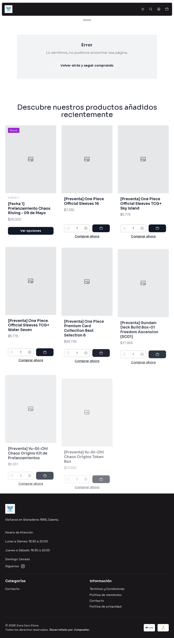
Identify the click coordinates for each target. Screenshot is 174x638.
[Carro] (166, 9)
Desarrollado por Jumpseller (69, 629)
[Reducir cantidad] (68, 239)
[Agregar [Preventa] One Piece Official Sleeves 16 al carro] (101, 240)
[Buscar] (150, 9)
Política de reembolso (106, 595)
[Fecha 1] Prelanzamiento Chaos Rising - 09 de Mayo (29, 215)
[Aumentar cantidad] (86, 239)
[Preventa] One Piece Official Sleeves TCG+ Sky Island (141, 220)
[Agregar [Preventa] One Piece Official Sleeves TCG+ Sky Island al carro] (157, 245)
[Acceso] (158, 9)
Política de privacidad (105, 607)
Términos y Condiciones (107, 589)
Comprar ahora (87, 248)
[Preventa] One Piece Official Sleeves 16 (84, 212)
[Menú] (142, 9)
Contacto (12, 589)
